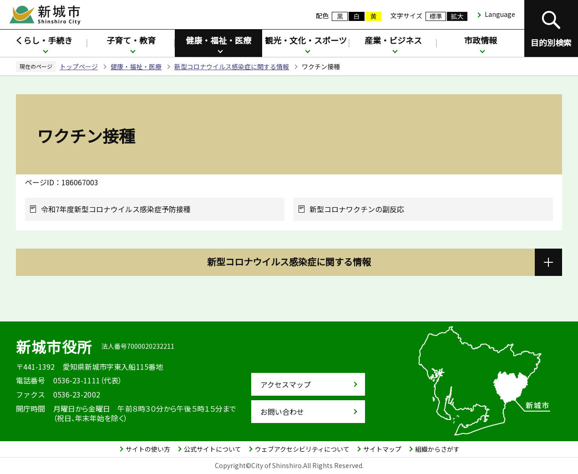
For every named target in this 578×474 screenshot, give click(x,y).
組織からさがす (437, 449)
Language (500, 14)
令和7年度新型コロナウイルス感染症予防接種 (116, 209)
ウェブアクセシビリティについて (302, 449)
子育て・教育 (131, 40)
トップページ (79, 66)
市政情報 (480, 40)
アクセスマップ (285, 384)
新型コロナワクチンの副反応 (356, 209)
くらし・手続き (43, 40)
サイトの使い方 (148, 449)
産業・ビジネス (393, 40)
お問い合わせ (282, 411)
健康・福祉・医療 (218, 40)
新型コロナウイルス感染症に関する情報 (231, 66)
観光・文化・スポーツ (306, 40)
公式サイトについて (212, 449)
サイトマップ (382, 449)
